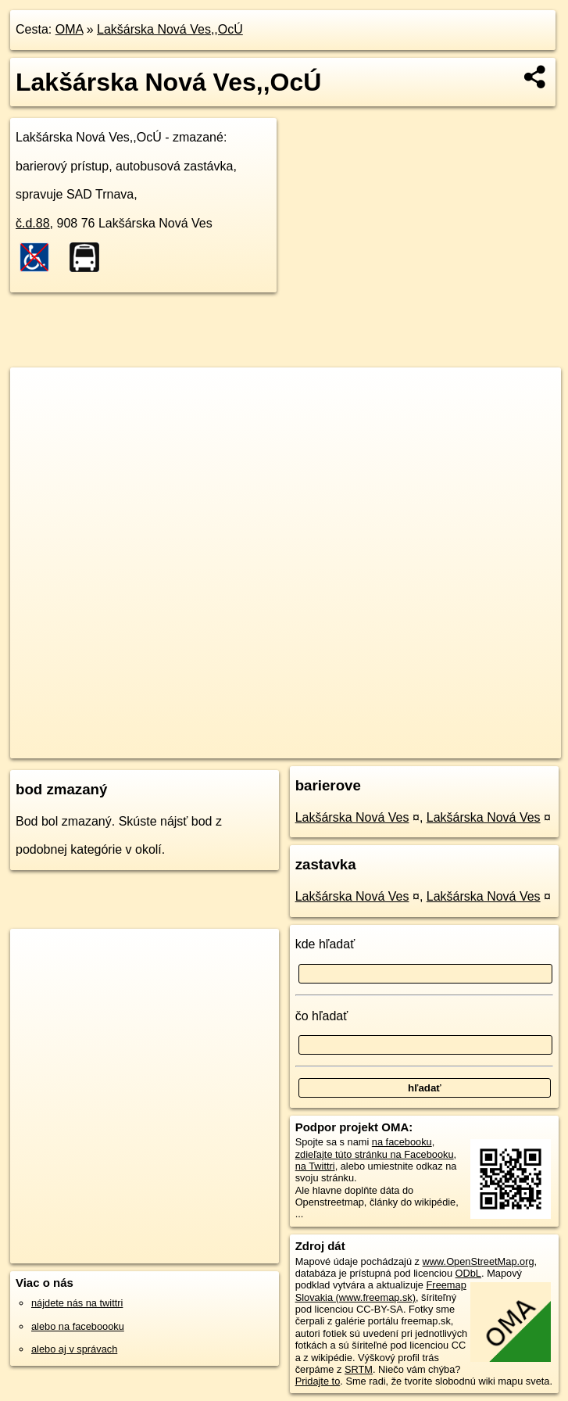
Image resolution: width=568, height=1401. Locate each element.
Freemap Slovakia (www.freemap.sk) (380, 1290)
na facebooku (402, 1142)
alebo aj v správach (74, 1349)
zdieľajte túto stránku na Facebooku (374, 1154)
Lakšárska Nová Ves (352, 817)
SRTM (359, 1369)
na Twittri (315, 1166)
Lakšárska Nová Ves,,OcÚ (170, 29)
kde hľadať (325, 944)
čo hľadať (321, 1016)
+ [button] (37, 394)
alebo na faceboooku (77, 1326)
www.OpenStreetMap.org (478, 1261)
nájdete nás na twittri (77, 1303)
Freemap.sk (372, 746)
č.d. (33, 223)
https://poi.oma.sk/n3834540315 (491, 746)
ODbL (468, 1273)
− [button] (37, 418)
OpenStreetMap (292, 746)
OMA (69, 29)
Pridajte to (318, 1381)
